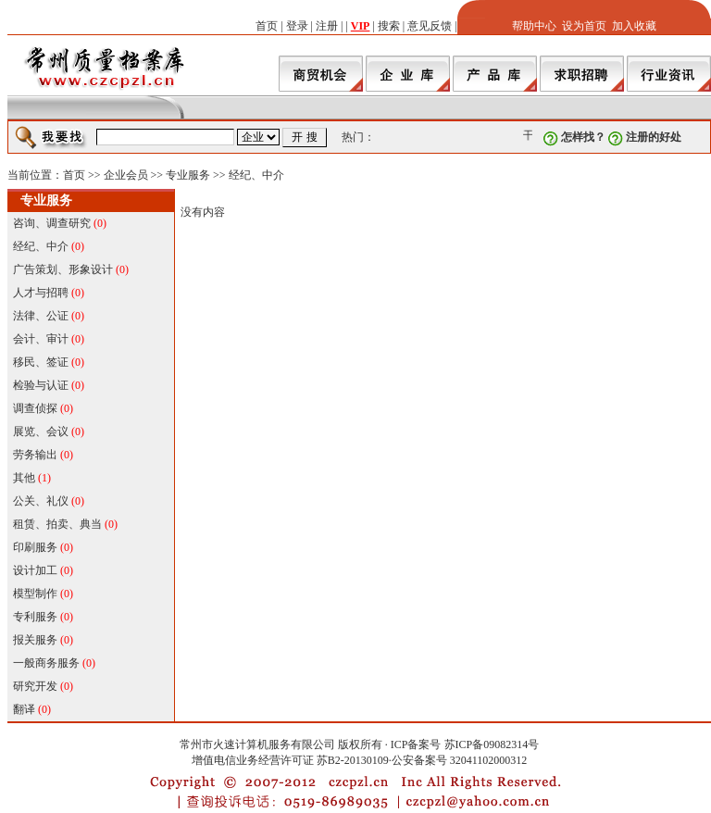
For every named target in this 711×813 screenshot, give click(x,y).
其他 (24, 477)
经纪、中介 (256, 175)
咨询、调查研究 (52, 223)
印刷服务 (35, 547)
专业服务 (188, 175)
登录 (297, 25)
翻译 (24, 709)
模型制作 (35, 593)
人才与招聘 (41, 292)
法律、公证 (41, 315)
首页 (267, 25)
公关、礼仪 (41, 500)
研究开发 (35, 686)
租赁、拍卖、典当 (57, 524)
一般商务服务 (46, 663)
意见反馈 (429, 25)
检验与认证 (41, 385)
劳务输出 (35, 454)
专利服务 (35, 616)
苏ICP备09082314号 (492, 744)
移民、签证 (41, 362)
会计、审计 (41, 338)
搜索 (389, 25)
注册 (327, 25)
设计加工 (35, 570)
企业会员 (126, 175)
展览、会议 (41, 431)
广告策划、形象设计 (63, 269)
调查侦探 (35, 408)
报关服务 (35, 639)
